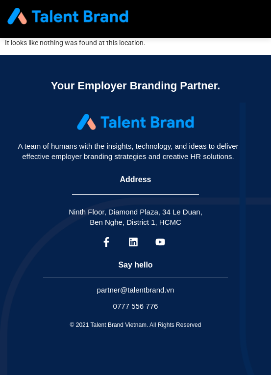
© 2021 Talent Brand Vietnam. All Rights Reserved (135, 324)
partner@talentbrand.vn (135, 290)
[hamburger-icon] (254, 16)
